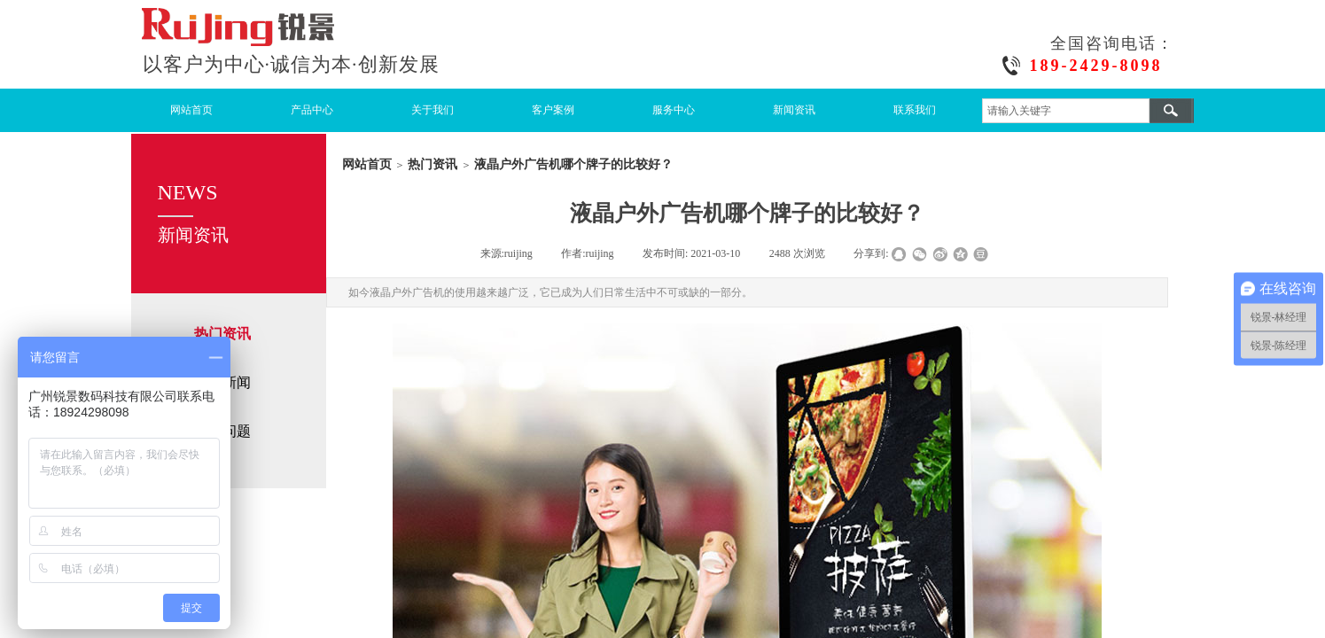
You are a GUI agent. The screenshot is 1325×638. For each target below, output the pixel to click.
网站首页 (191, 110)
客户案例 (553, 110)
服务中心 (673, 110)
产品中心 (312, 110)
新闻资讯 (794, 110)
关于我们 (432, 110)
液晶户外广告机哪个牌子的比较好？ (573, 164)
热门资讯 (432, 164)
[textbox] (1066, 110)
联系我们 (914, 110)
